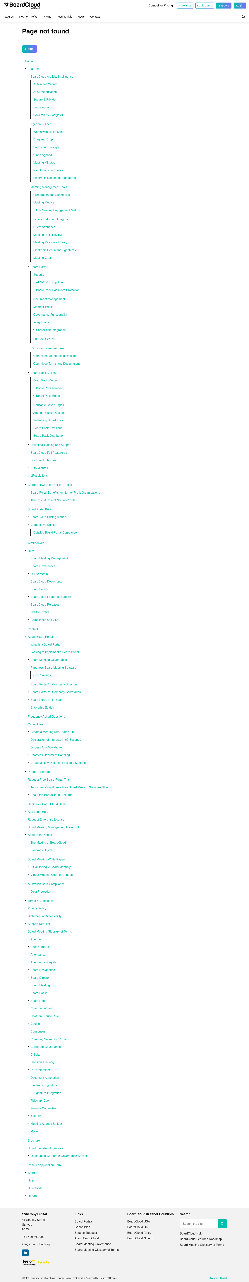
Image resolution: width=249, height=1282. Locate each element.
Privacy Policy (37, 908)
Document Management (49, 299)
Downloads (35, 1188)
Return (32, 1195)
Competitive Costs (43, 524)
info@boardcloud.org (36, 1244)
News (81, 16)
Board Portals (40, 589)
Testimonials (64, 16)
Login (240, 6)
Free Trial (185, 5)
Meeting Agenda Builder (46, 1123)
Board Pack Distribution (48, 435)
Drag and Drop (43, 139)
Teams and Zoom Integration (52, 219)
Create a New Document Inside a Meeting (58, 762)
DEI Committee (41, 1070)
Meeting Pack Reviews (48, 234)
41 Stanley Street (33, 1219)
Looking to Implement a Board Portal (55, 652)
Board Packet (40, 993)
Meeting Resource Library (50, 242)
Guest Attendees (44, 227)
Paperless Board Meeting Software (54, 667)
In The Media (39, 573)
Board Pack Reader (49, 388)
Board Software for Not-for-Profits (50, 484)
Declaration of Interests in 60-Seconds (56, 739)
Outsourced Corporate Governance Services (60, 1155)
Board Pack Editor (48, 395)
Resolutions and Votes (48, 170)
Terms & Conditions (41, 900)
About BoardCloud (40, 834)
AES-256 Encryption (49, 282)
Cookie (35, 1023)
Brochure (34, 1140)
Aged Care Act (40, 946)
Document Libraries (43, 460)
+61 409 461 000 (33, 1236)
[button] (222, 1223)
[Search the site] (203, 1223)
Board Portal (39, 267)
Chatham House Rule (45, 1016)
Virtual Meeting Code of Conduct (52, 874)
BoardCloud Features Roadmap (201, 1239)
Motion (35, 1131)
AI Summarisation (45, 92)
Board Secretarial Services (45, 1148)
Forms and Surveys (46, 147)
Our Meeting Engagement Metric (57, 210)
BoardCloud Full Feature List (49, 452)
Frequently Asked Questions (46, 716)
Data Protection (41, 891)
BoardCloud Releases (45, 604)
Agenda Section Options (49, 412)
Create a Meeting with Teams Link (53, 731)
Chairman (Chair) (42, 1008)
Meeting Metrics (43, 202)
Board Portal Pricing (41, 509)
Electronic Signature (44, 1085)
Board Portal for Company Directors (54, 684)
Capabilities (35, 724)
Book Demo (205, 5)
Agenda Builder (41, 124)
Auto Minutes (39, 468)
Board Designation (43, 970)
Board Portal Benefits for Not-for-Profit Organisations (65, 492)
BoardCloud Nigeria (140, 1238)
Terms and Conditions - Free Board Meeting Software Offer (69, 787)
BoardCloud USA (138, 1221)
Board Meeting (40, 985)
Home (29, 49)
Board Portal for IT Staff (46, 699)
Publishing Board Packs (49, 420)
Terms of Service (108, 1278)
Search (32, 1172)
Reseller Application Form (45, 1165)
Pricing (47, 16)
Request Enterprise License (46, 819)
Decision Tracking (42, 1062)
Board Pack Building (44, 372)
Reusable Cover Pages (48, 405)
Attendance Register (44, 962)
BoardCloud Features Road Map (52, 596)
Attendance (38, 954)
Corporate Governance (46, 1046)
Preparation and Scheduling (51, 194)
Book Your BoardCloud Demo (47, 804)
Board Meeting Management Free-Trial (53, 827)
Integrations (41, 322)
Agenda (36, 939)
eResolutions (39, 475)
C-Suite (36, 1054)
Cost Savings (42, 675)
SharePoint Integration (51, 330)
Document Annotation (45, 1077)
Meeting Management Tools (49, 187)
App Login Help (38, 811)
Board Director (40, 977)
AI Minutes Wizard (45, 84)
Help (31, 1180)
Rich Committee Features (47, 348)
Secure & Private (44, 99)
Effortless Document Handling (50, 755)
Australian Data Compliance (46, 884)
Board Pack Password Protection (58, 290)
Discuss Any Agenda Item (47, 747)
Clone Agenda (42, 155)
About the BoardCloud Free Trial (52, 795)
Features (8, 16)
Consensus (38, 1031)
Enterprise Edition (42, 707)
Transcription (42, 107)
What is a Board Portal (45, 644)
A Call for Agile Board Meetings (51, 867)
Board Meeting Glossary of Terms (50, 931)
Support (223, 6)
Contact (95, 16)
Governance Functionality (50, 314)
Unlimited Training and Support (51, 444)
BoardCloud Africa (139, 1232)
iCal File (36, 1116)
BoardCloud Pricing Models (49, 517)
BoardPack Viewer (45, 380)
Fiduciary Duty (40, 1100)
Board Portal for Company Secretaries (56, 692)
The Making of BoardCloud (48, 842)
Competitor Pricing (161, 5)
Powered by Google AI (48, 115)
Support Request (39, 924)
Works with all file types (48, 131)
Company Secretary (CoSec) (50, 1039)
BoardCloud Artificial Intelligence (52, 76)
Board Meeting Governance (49, 659)
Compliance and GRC (45, 620)
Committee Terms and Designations (56, 363)
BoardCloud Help (191, 1233)
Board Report (39, 1000)
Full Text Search (44, 339)
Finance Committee (43, 1108)
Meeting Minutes (44, 162)
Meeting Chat (42, 257)
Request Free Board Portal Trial (49, 779)
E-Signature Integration (46, 1093)
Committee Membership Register (55, 355)
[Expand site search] (243, 16)
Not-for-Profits (28, 16)
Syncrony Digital (41, 850)
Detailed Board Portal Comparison (55, 532)
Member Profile (43, 306)
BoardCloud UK (137, 1227)
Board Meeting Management (49, 558)
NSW (25, 1229)
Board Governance (43, 566)
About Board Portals (41, 636)
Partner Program (39, 771)
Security (38, 274)
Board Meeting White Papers (47, 859)
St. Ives (27, 1224)
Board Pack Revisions (48, 428)
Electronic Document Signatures (54, 177)
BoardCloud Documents (46, 581)
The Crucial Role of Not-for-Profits (53, 500)
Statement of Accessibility (45, 916)
